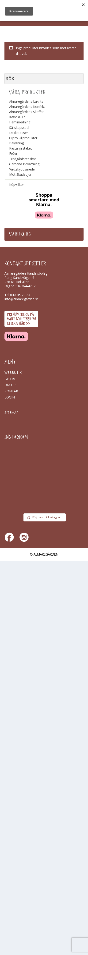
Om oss (10, 385)
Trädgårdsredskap (23, 159)
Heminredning (19, 122)
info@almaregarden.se (21, 299)
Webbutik (13, 372)
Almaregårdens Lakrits (26, 101)
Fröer (13, 153)
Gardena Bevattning (24, 164)
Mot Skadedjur (20, 174)
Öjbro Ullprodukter (23, 138)
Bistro (10, 379)
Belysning (16, 143)
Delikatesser (18, 132)
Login (9, 397)
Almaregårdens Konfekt (27, 106)
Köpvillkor (16, 184)
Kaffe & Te (17, 117)
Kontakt (12, 391)
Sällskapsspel (19, 127)
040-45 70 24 (20, 295)
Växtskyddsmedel (22, 169)
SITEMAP (11, 412)
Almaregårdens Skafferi (26, 112)
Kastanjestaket (20, 148)
